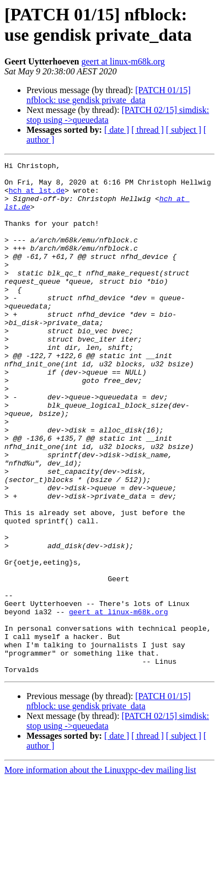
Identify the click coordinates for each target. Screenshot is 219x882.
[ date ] (116, 129)
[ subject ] (183, 129)
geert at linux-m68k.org (123, 61)
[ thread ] (147, 129)
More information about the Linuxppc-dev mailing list (100, 872)
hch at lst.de (37, 197)
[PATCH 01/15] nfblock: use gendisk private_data (108, 95)
